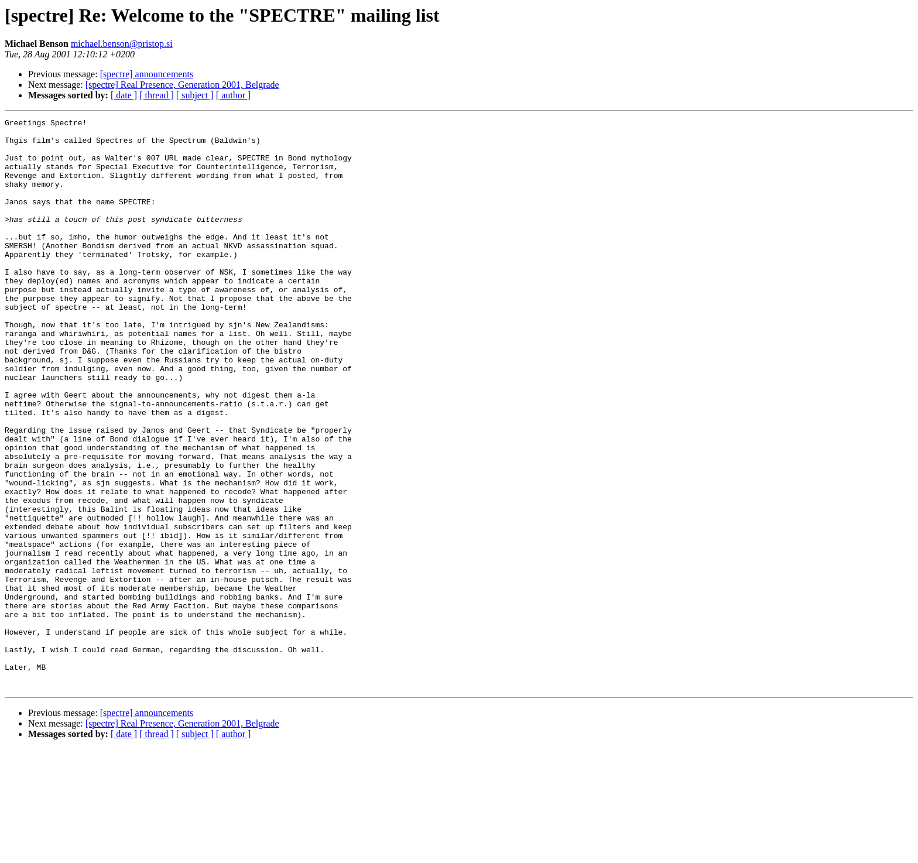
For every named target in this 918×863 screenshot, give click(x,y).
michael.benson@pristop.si (122, 44)
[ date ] (124, 95)
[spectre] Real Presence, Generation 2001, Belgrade (182, 85)
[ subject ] (195, 95)
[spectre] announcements (146, 74)
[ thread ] (156, 95)
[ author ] (233, 95)
